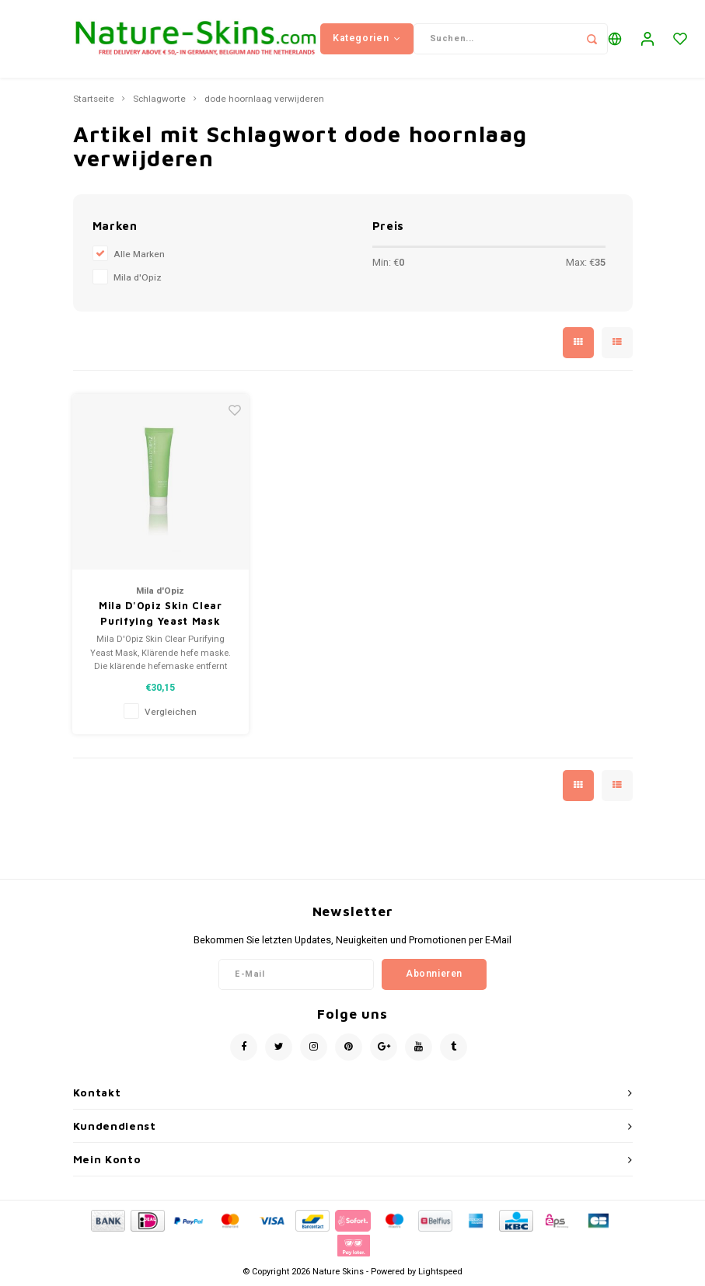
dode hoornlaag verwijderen (264, 99)
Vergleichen (171, 712)
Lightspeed (440, 1271)
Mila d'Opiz (137, 277)
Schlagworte (159, 99)
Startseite (93, 99)
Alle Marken (139, 254)
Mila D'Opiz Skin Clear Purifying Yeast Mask (160, 613)
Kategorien (367, 38)
